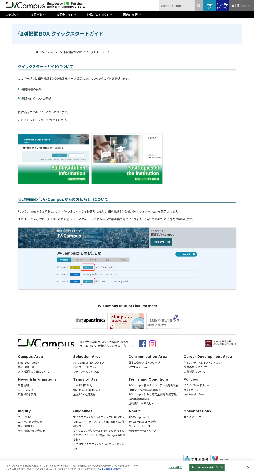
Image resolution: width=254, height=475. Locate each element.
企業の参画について (196, 367)
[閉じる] (248, 467)
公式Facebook (137, 367)
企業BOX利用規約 (84, 394)
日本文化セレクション (86, 367)
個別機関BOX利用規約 (87, 390)
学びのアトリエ (192, 417)
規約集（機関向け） (139, 399)
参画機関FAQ (26, 426)
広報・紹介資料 (27, 394)
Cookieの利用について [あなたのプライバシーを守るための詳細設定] (109, 469)
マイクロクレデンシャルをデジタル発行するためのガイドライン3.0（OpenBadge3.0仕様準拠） (99, 422)
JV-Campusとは (138, 417)
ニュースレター (27, 390)
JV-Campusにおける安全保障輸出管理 (152, 394)
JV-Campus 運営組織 (142, 421)
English (246, 5)
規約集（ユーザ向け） (140, 403)
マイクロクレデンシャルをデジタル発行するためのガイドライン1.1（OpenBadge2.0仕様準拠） (99, 435)
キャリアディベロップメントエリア (203, 362)
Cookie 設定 (175, 467)
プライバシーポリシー (196, 385)
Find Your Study (28, 362)
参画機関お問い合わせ (31, 430)
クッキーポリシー (194, 394)
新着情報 (23, 385)
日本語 (235, 5)
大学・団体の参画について (33, 371)
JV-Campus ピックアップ (88, 362)
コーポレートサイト (139, 426)
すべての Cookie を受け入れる (207, 467)
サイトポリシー (192, 390)
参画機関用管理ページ (142, 430)
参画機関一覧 (26, 367)
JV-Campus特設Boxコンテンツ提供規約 (153, 385)
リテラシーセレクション (87, 371)
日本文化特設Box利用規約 (144, 390)
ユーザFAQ (24, 417)
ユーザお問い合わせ (30, 421)
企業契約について (194, 371)
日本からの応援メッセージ (144, 362)
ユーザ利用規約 (82, 385)
